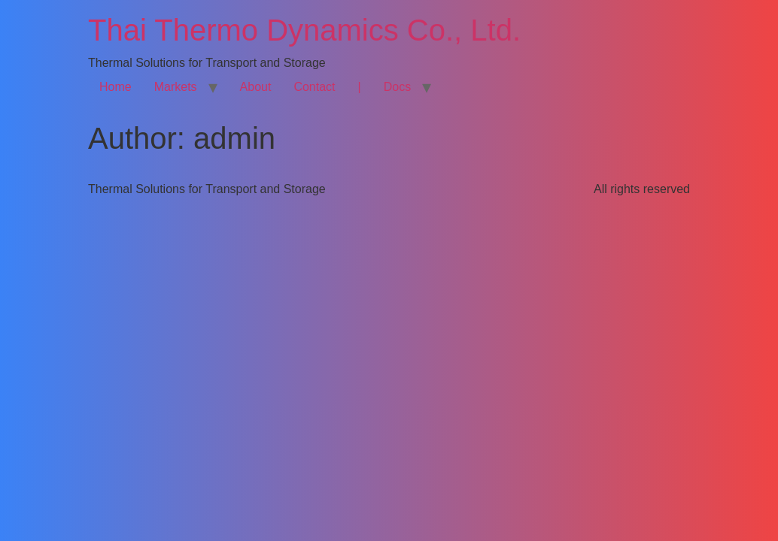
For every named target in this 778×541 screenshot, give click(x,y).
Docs (397, 86)
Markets (175, 86)
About (256, 86)
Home (115, 86)
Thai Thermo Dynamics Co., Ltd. (304, 30)
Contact (314, 86)
